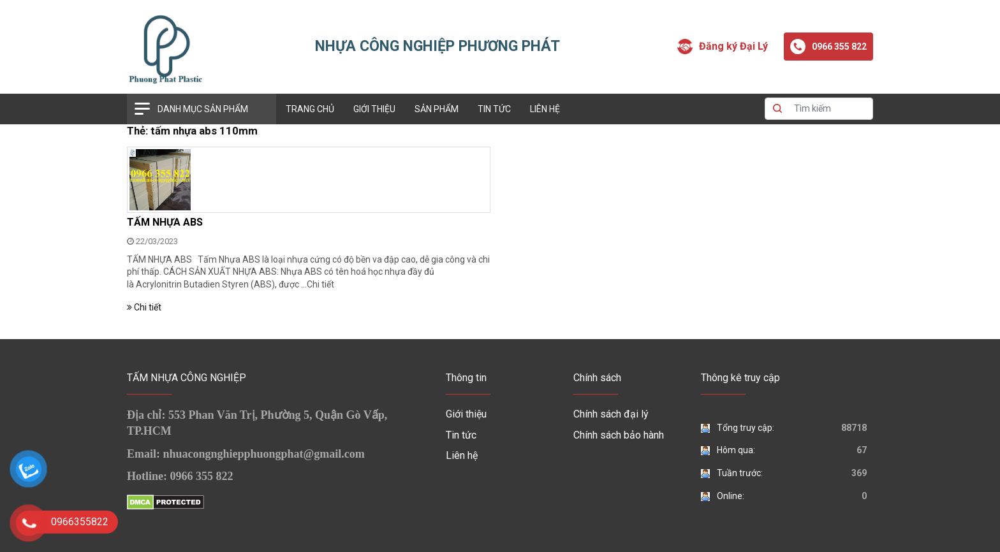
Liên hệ (545, 109)
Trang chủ (310, 109)
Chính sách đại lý (611, 414)
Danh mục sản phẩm (203, 109)
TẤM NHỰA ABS (165, 222)
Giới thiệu (374, 109)
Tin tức (494, 109)
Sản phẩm (437, 109)
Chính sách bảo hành (618, 435)
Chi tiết (320, 284)
